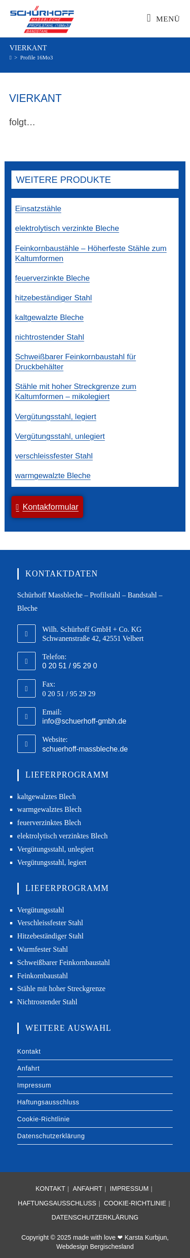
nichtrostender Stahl (49, 337)
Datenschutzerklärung (51, 1136)
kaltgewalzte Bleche (49, 317)
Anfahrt (28, 1068)
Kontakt (29, 1051)
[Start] (10, 57)
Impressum (34, 1085)
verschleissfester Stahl (54, 456)
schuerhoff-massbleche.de (85, 749)
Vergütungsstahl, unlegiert (60, 436)
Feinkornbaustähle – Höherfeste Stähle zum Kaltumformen (91, 253)
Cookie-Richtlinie (43, 1119)
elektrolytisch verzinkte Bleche (67, 228)
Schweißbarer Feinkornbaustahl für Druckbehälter (75, 361)
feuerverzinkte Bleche (52, 278)
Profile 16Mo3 (36, 57)
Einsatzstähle (38, 208)
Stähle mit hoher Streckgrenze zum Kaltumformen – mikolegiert (76, 391)
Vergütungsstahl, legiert (55, 416)
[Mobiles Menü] (163, 19)
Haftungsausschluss (48, 1102)
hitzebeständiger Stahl (53, 297)
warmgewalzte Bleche (52, 475)
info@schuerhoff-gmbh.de (84, 721)
